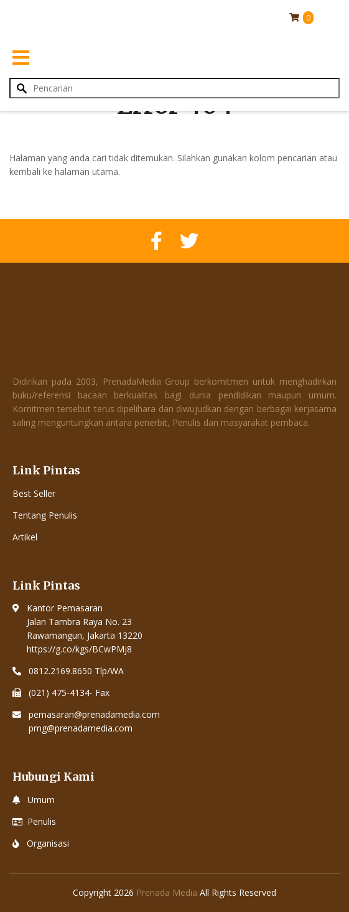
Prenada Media (166, 892)
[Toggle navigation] (20, 57)
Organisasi (48, 843)
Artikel (24, 537)
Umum (41, 800)
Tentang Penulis (44, 515)
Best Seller (33, 493)
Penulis (41, 821)
